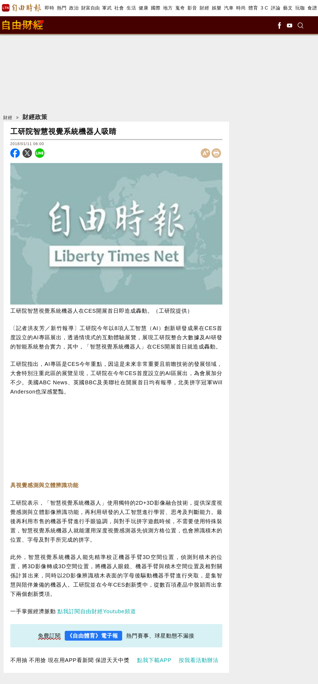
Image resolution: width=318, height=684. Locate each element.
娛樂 (216, 8)
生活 (131, 8)
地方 (168, 8)
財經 (204, 8)
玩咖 (300, 8)
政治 (74, 8)
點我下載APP (154, 660)
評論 (275, 8)
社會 (119, 8)
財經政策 (34, 117)
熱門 (61, 8)
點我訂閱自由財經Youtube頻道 (96, 611)
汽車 (228, 8)
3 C (264, 8)
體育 (253, 8)
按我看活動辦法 (199, 660)
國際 (155, 8)
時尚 (241, 8)
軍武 (107, 8)
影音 (192, 8)
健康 (143, 8)
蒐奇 (180, 8)
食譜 (312, 8)
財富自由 (90, 8)
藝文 (288, 8)
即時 (49, 8)
